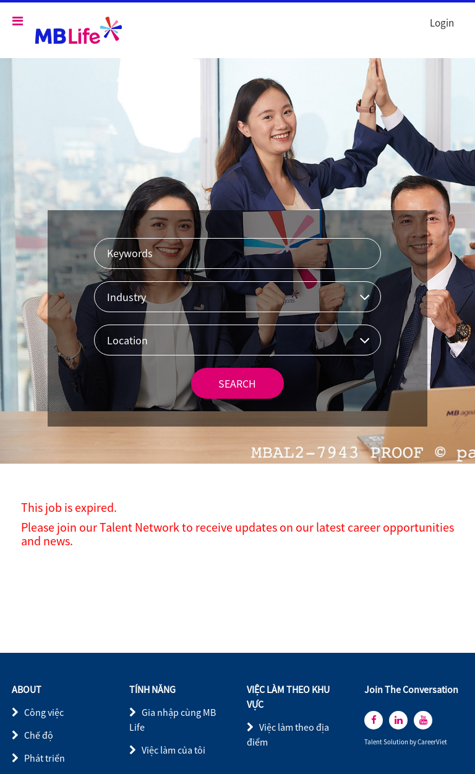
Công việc (44, 712)
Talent (373, 742)
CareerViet (432, 742)
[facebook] (373, 720)
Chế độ (38, 735)
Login (442, 23)
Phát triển (44, 758)
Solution (396, 742)
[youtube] (423, 720)
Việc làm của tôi (173, 750)
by (413, 742)
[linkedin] (398, 720)
